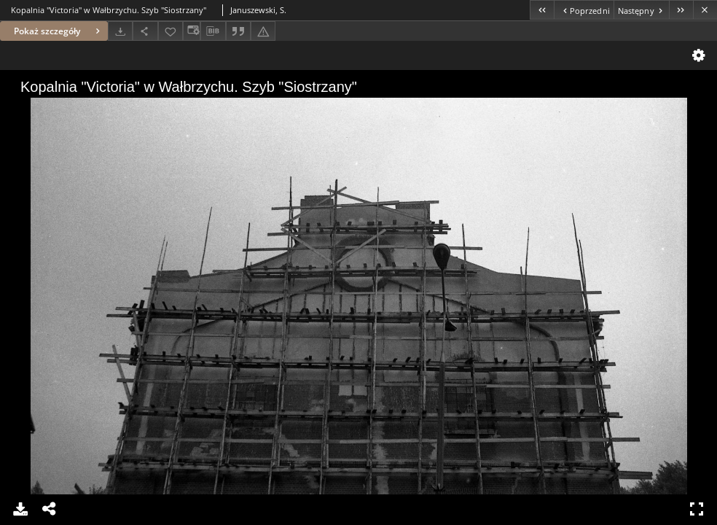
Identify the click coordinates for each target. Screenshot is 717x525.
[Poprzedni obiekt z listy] (583, 10)
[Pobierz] (120, 31)
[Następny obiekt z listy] (641, 10)
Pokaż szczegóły (58, 31)
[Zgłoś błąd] (263, 31)
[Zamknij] (705, 10)
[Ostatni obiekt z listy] (681, 10)
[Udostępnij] (145, 31)
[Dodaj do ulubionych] (170, 31)
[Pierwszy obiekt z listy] (542, 10)
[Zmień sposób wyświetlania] (191, 31)
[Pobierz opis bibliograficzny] (212, 31)
